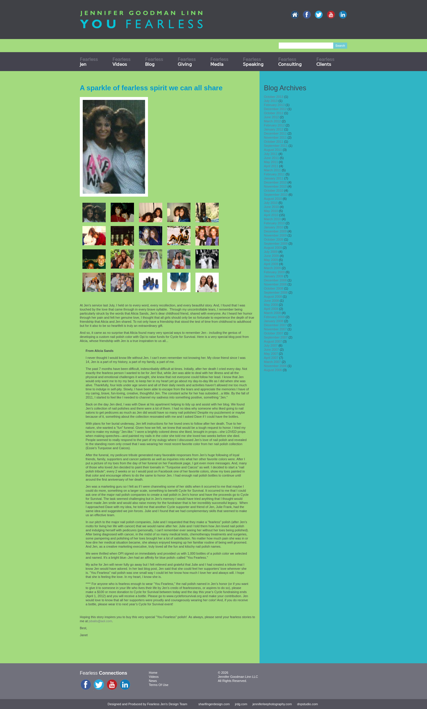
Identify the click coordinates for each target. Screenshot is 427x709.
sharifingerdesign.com (214, 704)
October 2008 (273, 288)
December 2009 (275, 231)
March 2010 (272, 219)
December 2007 (275, 325)
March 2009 (272, 268)
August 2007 (273, 341)
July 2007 (271, 345)
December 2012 (275, 109)
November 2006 (275, 366)
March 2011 (272, 170)
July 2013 (271, 101)
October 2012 (273, 113)
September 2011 (275, 145)
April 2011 (271, 166)
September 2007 (275, 337)
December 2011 (275, 133)
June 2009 (271, 256)
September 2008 (275, 292)
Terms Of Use (158, 685)
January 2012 (273, 129)
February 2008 (274, 317)
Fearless (89, 62)
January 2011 (273, 178)
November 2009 (275, 235)
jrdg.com (241, 704)
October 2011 (273, 141)
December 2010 (275, 182)
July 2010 (271, 202)
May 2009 (271, 260)
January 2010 (273, 227)
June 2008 (271, 300)
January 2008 (273, 321)
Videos (153, 676)
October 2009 (273, 239)
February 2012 (274, 125)
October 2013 (273, 96)
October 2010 (273, 190)
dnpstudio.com (307, 704)
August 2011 (273, 149)
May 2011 (271, 162)
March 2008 (272, 313)
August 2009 (273, 247)
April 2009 (271, 264)
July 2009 (271, 251)
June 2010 (271, 207)
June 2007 (271, 349)
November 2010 (275, 186)
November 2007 (275, 329)
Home (153, 672)
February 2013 (274, 105)
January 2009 (273, 276)
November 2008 (275, 284)
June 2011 (271, 158)
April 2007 (271, 357)
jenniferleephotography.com (272, 704)
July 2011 (271, 154)
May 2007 (271, 353)
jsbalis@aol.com (100, 621)
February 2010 (274, 223)
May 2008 (271, 304)
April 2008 (271, 309)
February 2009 (274, 272)
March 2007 (272, 362)
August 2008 (273, 296)
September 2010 (275, 194)
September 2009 (275, 243)
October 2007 (273, 333)
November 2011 (275, 137)
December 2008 (275, 280)
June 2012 (271, 117)
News (153, 680)
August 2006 (273, 370)
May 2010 (271, 211)
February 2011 (274, 174)
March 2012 (272, 121)
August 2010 (273, 198)
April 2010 (271, 215)
